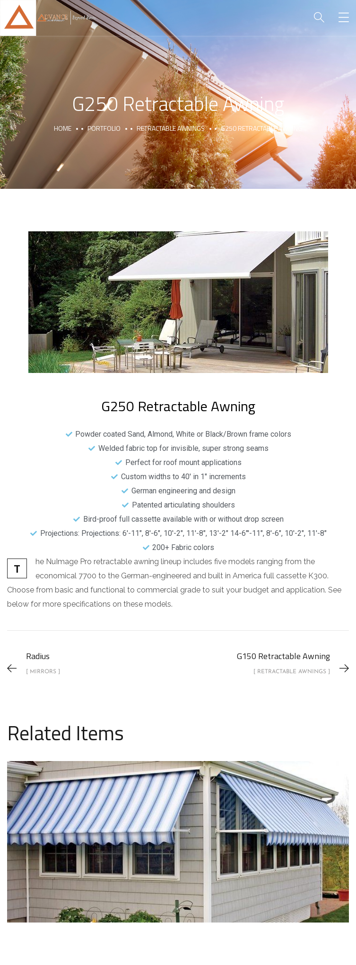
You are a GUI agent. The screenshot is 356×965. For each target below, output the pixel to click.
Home (62, 128)
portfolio (104, 128)
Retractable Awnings (171, 128)
